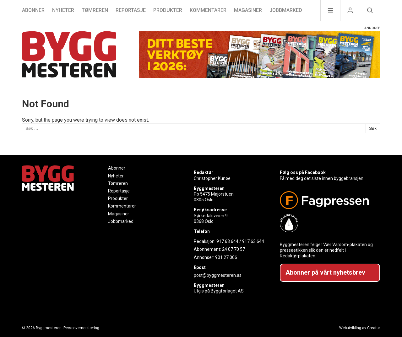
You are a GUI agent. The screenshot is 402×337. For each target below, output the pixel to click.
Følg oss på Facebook (303, 172)
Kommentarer (208, 10)
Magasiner (248, 10)
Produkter (167, 10)
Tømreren (95, 10)
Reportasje (131, 10)
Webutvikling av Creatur (359, 328)
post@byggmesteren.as (218, 275)
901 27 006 (226, 257)
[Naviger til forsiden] (69, 55)
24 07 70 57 (233, 249)
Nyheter (63, 10)
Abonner (33, 10)
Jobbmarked (285, 10)
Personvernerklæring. (81, 328)
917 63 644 (227, 241)
